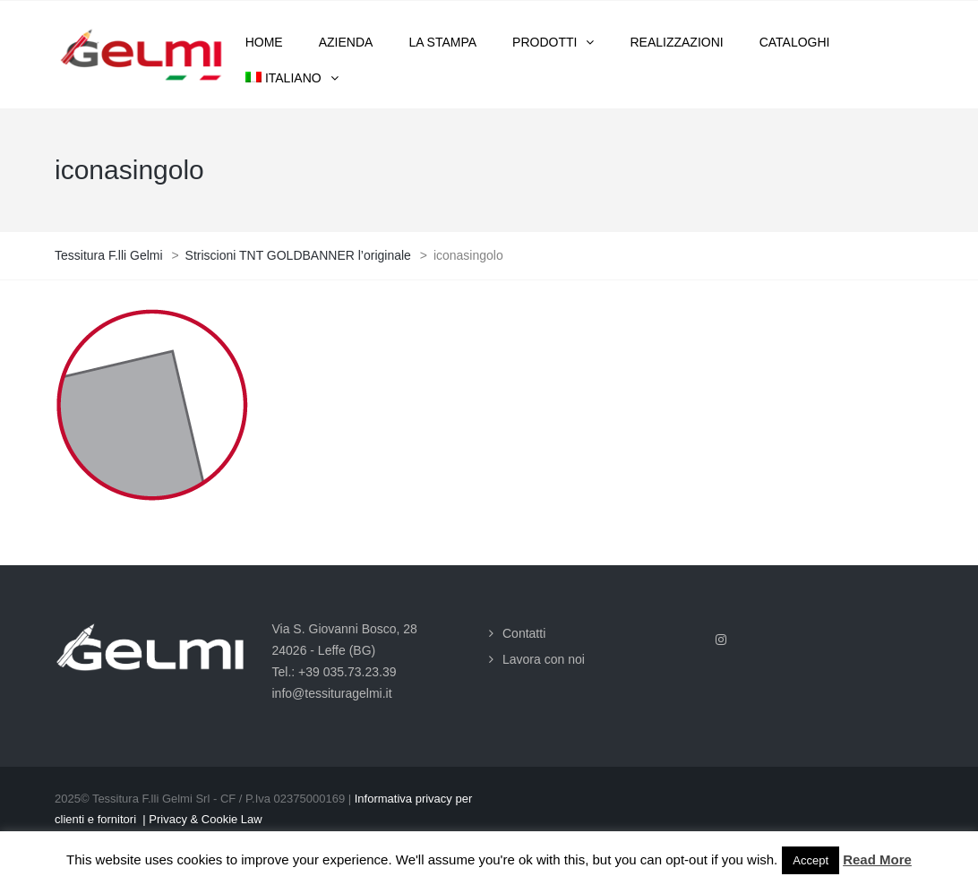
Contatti (523, 633)
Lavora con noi (543, 659)
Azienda (346, 42)
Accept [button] (810, 860)
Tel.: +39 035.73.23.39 (334, 672)
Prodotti (544, 42)
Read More (877, 859)
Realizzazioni (676, 42)
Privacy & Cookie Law (205, 819)
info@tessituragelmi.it (332, 693)
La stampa (442, 42)
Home (264, 42)
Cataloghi (794, 42)
